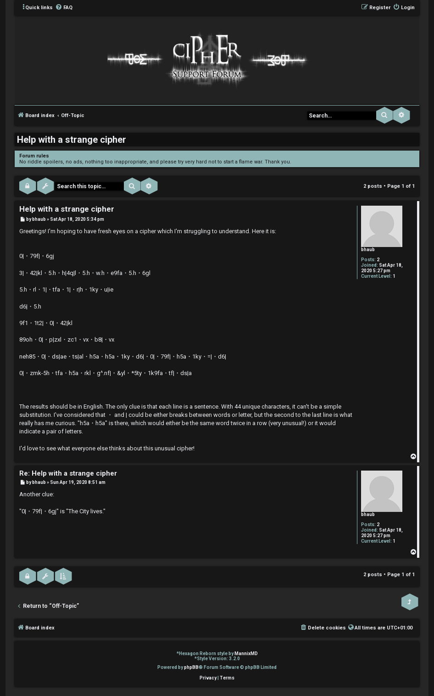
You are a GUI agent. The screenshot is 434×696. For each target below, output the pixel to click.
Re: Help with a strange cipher (68, 473)
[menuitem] (63, 7)
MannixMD (246, 653)
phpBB (191, 667)
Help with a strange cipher (71, 139)
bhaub (368, 249)
